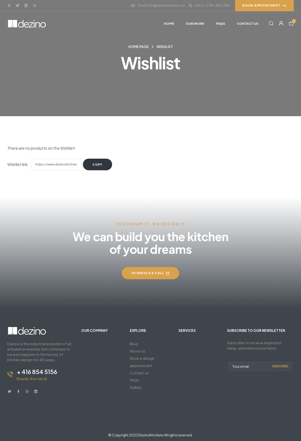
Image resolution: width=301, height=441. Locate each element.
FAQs (134, 380)
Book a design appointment (142, 362)
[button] (264, 5)
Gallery (136, 387)
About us (137, 351)
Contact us (139, 372)
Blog (134, 343)
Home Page (138, 46)
